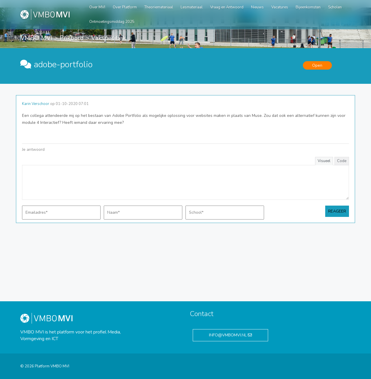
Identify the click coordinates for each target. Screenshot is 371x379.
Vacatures (279, 7)
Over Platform (125, 7)
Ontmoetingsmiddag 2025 (111, 21)
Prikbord (72, 38)
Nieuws (257, 7)
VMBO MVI (36, 38)
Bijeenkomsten (308, 7)
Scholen (335, 7)
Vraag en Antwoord (226, 7)
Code (341, 161)
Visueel (324, 161)
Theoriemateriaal (158, 7)
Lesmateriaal (192, 7)
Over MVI (97, 7)
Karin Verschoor (35, 103)
